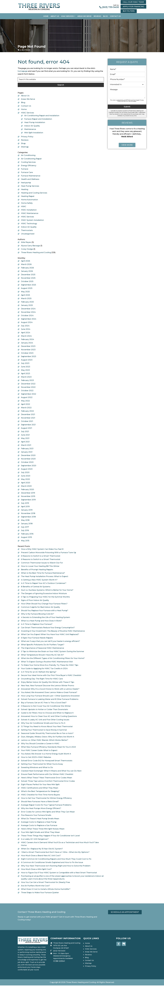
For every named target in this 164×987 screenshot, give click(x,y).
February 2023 (27, 380)
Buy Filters (129, 11)
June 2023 (25, 367)
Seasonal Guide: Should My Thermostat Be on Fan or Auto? (47, 733)
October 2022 (27, 391)
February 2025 (27, 302)
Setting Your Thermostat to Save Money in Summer (44, 730)
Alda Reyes (26, 242)
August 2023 (26, 360)
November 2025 (28, 278)
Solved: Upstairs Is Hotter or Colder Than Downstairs (44, 709)
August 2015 (26, 537)
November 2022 (28, 387)
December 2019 (28, 493)
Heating (24, 189)
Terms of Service (128, 101)
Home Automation (29, 200)
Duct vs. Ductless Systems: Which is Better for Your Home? (47, 590)
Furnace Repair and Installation (38, 119)
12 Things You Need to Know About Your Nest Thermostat (47, 726)
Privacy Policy (27, 137)
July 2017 (25, 527)
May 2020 (25, 479)
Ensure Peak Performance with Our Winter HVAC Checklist (47, 774)
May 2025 (25, 292)
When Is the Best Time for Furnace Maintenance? (43, 573)
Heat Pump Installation (34, 122)
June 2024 (25, 329)
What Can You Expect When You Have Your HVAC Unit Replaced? (50, 634)
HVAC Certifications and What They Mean (39, 788)
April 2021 (25, 442)
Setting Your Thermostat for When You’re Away (42, 764)
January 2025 (27, 305)
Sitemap (25, 147)
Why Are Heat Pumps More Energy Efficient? (41, 808)
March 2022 (26, 408)
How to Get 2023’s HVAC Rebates (36, 757)
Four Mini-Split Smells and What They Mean (40, 832)
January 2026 (27, 271)
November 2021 (28, 418)
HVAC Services (27, 113)
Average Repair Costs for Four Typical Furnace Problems (46, 805)
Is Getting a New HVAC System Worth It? (39, 580)
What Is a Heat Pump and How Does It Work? (41, 621)
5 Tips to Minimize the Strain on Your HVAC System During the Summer (52, 651)
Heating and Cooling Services (34, 193)
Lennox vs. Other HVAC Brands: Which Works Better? (44, 740)
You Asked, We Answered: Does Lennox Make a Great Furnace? (49, 692)
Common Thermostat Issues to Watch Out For (42, 563)
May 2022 (25, 401)
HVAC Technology (29, 223)
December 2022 (28, 384)
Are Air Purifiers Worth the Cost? (35, 886)
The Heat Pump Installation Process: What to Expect (44, 576)
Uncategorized (27, 234)
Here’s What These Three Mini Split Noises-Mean (42, 829)
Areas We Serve (28, 99)
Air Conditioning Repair (31, 159)
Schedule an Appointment (125, 912)
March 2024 (26, 336)
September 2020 (28, 466)
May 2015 (25, 541)
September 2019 (28, 500)
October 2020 (27, 462)
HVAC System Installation (32, 220)
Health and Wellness (30, 179)
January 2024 (27, 343)
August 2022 (26, 397)
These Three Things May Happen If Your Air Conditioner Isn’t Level (50, 836)
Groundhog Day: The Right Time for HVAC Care (42, 679)
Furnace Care (27, 172)
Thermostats (27, 230)
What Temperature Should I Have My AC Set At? (42, 655)
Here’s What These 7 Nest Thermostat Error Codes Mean (46, 778)
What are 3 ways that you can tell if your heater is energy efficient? (50, 641)
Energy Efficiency (28, 165)
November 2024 (28, 312)
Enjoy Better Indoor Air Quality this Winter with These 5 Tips (47, 682)
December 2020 (28, 455)
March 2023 (26, 377)
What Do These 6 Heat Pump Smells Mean (40, 819)
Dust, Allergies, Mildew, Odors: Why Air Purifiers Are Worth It (47, 737)
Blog (23, 102)
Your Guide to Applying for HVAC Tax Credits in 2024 (44, 668)
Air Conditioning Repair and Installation (41, 116)
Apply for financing (133, 7)
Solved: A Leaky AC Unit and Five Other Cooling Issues (45, 720)
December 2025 (28, 275)
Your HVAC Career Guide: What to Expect (39, 750)
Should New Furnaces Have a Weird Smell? (40, 801)
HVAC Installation (29, 210)
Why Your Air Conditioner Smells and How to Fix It (43, 723)
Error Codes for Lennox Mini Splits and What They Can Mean (48, 812)
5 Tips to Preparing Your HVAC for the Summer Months (45, 597)
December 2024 (28, 309)
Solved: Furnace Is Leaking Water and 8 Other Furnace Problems (49, 699)
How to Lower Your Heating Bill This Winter (40, 566)
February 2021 (27, 449)
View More (127, 145)
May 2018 (25, 520)
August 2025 (26, 288)
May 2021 (25, 438)
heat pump (26, 183)
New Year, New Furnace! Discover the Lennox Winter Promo (47, 686)
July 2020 (25, 472)
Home (24, 109)
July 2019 (25, 503)
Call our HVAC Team (133, 2)
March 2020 (26, 486)
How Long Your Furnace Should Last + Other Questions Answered (50, 696)
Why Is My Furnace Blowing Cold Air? (37, 614)
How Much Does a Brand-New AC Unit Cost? (41, 856)
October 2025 (27, 281)
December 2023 (28, 346)
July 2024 (25, 326)
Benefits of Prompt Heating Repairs (37, 570)
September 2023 (28, 356)
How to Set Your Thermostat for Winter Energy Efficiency (46, 798)
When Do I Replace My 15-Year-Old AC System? (42, 849)
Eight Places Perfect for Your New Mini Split (40, 784)
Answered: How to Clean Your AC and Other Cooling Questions (49, 716)
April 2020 (25, 483)
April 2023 (25, 373)
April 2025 (25, 295)
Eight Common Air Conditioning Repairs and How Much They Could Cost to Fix (56, 859)
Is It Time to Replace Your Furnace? (36, 624)
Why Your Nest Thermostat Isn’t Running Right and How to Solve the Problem (55, 866)
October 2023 (27, 353)
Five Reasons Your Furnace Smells (36, 815)
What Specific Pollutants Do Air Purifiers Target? (42, 645)
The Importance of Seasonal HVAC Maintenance (42, 648)
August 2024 (27, 322)
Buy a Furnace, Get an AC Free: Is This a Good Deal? (44, 703)
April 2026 (25, 261)
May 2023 (25, 370)
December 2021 (28, 414)
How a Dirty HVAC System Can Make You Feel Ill (42, 549)
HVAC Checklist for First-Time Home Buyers (40, 795)
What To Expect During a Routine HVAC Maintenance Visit (47, 662)
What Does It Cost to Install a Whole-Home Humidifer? (45, 889)
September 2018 (28, 517)
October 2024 (27, 315)
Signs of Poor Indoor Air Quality (35, 600)
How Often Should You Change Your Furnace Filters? (44, 604)
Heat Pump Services (30, 186)
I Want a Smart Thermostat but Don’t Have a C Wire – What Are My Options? (55, 852)
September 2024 (28, 319)
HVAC (23, 206)
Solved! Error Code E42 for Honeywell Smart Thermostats (46, 761)
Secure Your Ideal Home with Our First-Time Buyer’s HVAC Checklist (51, 675)
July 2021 (25, 431)
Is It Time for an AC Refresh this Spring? (38, 672)
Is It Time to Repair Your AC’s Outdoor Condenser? (43, 583)
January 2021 (26, 452)
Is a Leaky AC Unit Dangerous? (35, 839)
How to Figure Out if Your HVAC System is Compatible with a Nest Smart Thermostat (59, 873)
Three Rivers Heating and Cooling (36, 252)
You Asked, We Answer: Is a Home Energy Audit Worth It (46, 754)
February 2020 (27, 489)
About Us (25, 96)
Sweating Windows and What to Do (37, 767)
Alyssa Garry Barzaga (30, 246)
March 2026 (26, 264)
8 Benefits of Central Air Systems (35, 587)
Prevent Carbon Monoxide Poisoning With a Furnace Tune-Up (48, 552)
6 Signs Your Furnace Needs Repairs (37, 638)
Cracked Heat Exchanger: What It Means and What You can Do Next (51, 771)
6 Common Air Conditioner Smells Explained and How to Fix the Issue (52, 862)
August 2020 (27, 469)
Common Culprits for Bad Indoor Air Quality (40, 607)
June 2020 (25, 476)
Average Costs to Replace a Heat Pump (38, 822)
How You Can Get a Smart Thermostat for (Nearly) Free (45, 882)
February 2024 (27, 339)
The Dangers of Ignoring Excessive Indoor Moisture (44, 593)
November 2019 (28, 496)
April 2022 (25, 404)
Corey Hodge (27, 249)
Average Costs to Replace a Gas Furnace (39, 825)
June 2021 (25, 435)
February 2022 (27, 411)
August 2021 (26, 428)
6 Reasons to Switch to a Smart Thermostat (40, 556)
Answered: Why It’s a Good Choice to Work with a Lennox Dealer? (50, 689)
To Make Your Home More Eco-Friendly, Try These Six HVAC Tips (49, 665)
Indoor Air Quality (32, 126)
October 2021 (27, 421)
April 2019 (25, 506)
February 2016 (27, 534)
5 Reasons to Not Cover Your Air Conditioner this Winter (46, 706)
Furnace (24, 169)
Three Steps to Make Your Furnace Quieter (40, 892)
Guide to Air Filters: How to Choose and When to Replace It (47, 713)
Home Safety (27, 203)
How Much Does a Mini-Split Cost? (36, 869)
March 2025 (26, 298)
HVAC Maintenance (29, 213)
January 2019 (26, 510)
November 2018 (28, 513)
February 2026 (27, 268)
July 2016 (25, 530)
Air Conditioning (28, 155)
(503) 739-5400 (110, 7)
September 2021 (28, 425)
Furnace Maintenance (30, 176)
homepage (23, 71)
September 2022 (28, 394)
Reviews (24, 140)
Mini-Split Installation (33, 133)
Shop (23, 143)
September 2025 (28, 285)
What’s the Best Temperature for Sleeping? (40, 791)
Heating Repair (27, 196)
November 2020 (28, 459)
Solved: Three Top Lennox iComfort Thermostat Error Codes (48, 781)
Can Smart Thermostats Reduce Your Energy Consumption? (48, 628)
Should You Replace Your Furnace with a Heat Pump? (44, 610)
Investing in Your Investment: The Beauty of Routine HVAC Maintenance (53, 631)
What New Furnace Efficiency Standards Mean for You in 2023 (48, 747)
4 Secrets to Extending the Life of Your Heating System (45, 617)
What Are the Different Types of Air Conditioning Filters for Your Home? (53, 658)
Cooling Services (28, 162)
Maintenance (30, 129)
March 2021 (26, 445)
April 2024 (25, 333)
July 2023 (25, 363)
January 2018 (27, 524)
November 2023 (28, 350)
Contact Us (26, 106)
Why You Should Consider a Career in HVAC (40, 744)
